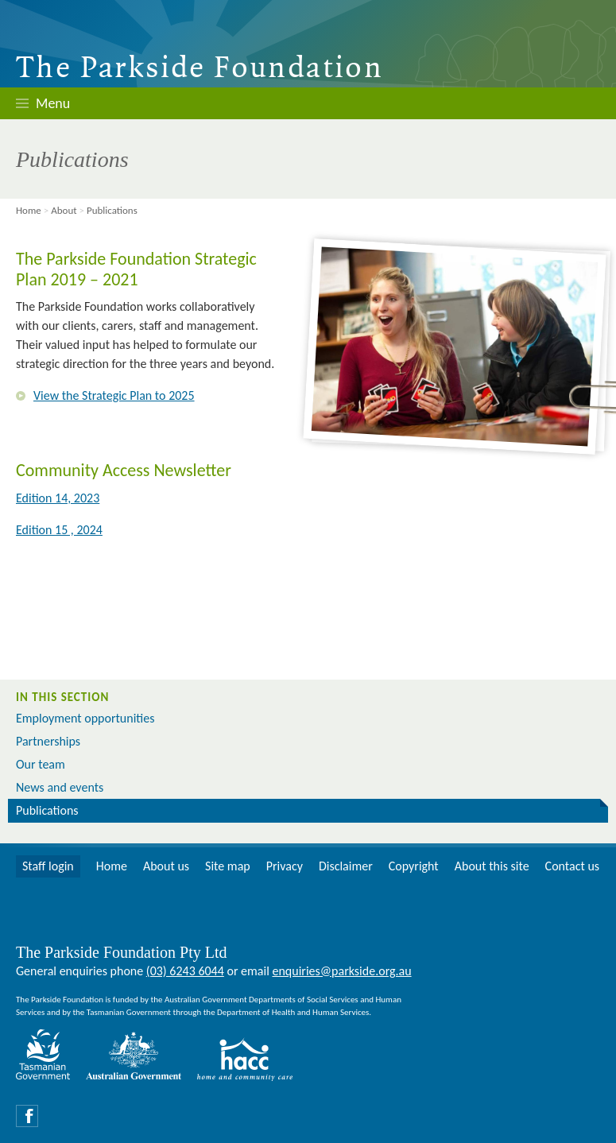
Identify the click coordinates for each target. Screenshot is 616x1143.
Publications (47, 810)
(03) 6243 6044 (185, 970)
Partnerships (48, 741)
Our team (40, 764)
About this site (492, 866)
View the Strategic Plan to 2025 (114, 395)
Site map (227, 866)
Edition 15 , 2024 (59, 529)
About (63, 210)
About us (166, 866)
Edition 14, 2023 (57, 498)
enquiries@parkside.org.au (341, 970)
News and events (59, 787)
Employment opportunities (85, 718)
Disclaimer (346, 866)
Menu (53, 103)
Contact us (572, 866)
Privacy (284, 866)
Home (28, 210)
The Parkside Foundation (199, 69)
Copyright (414, 866)
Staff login (48, 866)
